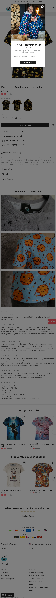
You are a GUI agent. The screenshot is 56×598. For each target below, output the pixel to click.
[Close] (42, 6)
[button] (28, 299)
